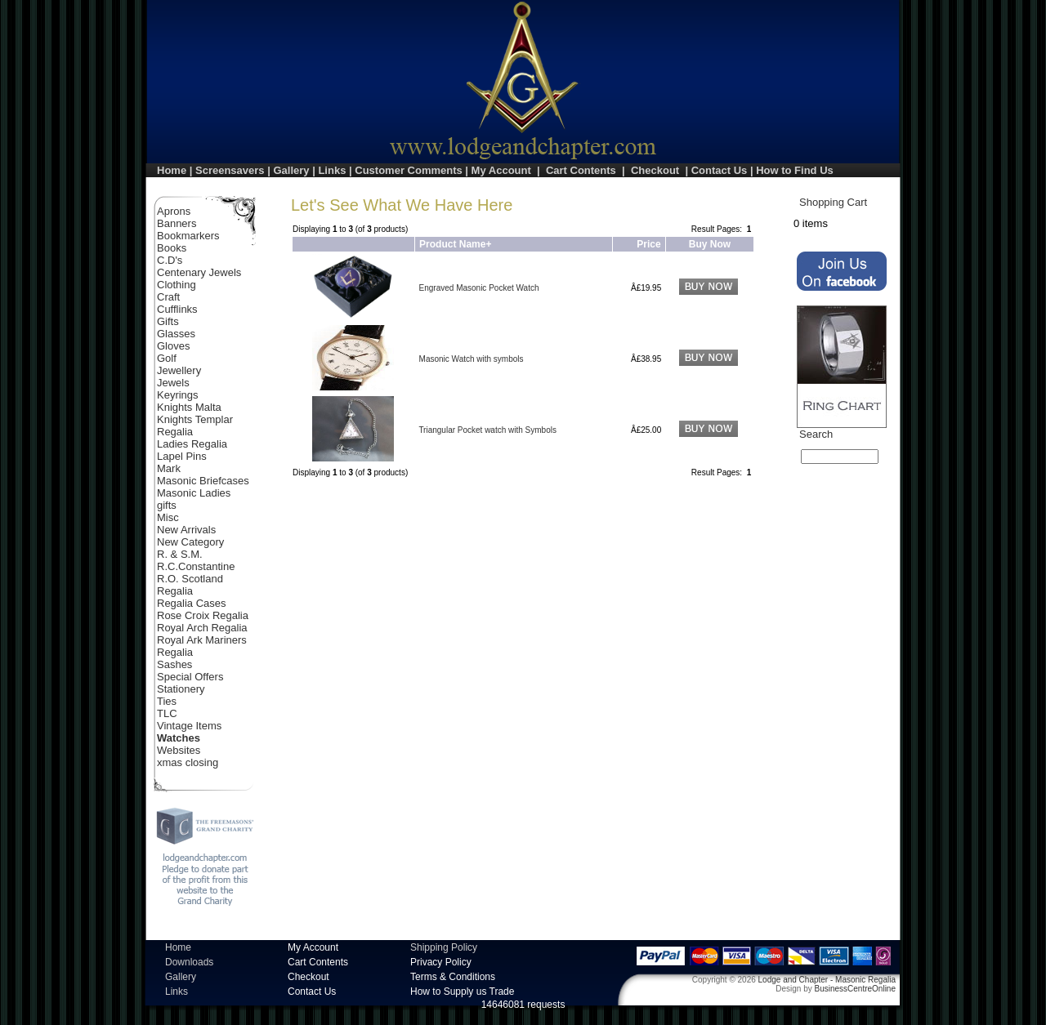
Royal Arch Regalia (202, 628)
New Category (190, 542)
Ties (167, 701)
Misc (168, 517)
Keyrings (178, 395)
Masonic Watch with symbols (471, 358)
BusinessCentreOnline (855, 988)
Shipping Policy (443, 947)
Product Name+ (455, 244)
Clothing (176, 285)
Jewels (173, 383)
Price (648, 244)
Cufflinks (177, 309)
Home (171, 170)
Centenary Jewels (199, 272)
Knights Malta (189, 407)
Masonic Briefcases (203, 481)
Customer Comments (408, 170)
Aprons (173, 211)
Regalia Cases (191, 603)
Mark (169, 468)
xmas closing (187, 762)
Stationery (181, 689)
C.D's (169, 260)
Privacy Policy (441, 962)
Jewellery (179, 370)
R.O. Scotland (190, 579)
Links (332, 170)
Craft (168, 297)
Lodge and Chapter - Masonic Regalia (827, 979)
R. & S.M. (180, 554)
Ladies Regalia (192, 444)
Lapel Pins (182, 456)
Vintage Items (189, 726)
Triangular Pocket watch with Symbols (487, 430)
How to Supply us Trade (462, 991)
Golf (167, 358)
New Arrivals (186, 530)
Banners (176, 223)
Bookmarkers (188, 236)
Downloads (189, 962)
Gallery (291, 170)
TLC (167, 713)
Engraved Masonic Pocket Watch (479, 287)
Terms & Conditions (452, 977)
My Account (501, 170)
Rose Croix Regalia (202, 615)
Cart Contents (581, 170)
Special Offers (190, 677)
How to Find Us (795, 170)
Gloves (173, 346)
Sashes (174, 664)
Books (171, 248)
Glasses (176, 334)
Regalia (175, 591)
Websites (178, 750)
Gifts (168, 321)
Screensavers (230, 170)
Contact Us (719, 170)
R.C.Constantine (196, 566)
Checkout (655, 170)
